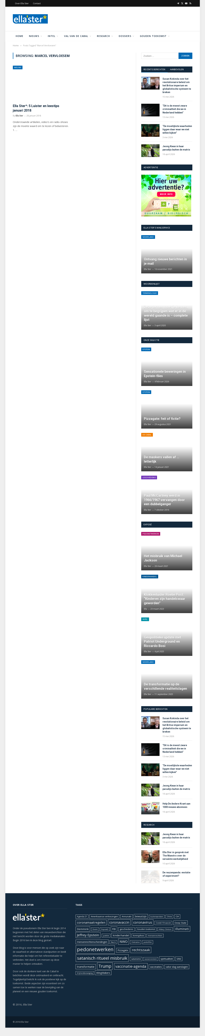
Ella (145, 608)
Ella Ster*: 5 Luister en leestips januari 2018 (36, 108)
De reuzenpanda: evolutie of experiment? (176, 874)
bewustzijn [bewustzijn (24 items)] (141, 916)
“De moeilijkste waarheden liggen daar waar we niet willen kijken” (177, 129)
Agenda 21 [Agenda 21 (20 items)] (82, 916)
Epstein (146, 349)
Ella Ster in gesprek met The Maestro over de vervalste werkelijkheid (176, 855)
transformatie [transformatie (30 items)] (85, 967)
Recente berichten (154, 69)
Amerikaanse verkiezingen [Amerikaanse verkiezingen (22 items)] (104, 916)
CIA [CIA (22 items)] (177, 916)
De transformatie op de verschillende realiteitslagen (165, 686)
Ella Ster (19, 115)
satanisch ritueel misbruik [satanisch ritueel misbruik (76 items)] (102, 958)
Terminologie (150, 293)
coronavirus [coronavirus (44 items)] (142, 922)
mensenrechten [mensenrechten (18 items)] (155, 935)
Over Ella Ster (22, 3)
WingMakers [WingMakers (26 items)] (103, 972)
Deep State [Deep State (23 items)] (180, 922)
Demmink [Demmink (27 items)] (83, 929)
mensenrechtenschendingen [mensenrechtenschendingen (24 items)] (92, 941)
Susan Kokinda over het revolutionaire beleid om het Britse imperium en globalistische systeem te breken (177, 85)
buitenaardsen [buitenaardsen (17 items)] (156, 916)
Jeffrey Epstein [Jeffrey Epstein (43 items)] (88, 935)
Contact (37, 3)
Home (19, 36)
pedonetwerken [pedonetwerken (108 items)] (95, 949)
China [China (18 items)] (169, 916)
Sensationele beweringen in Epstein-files (165, 374)
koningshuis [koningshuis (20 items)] (138, 935)
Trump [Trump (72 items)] (104, 966)
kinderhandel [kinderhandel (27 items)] (121, 935)
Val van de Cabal (76, 36)
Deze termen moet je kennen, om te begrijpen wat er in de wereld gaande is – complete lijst (166, 313)
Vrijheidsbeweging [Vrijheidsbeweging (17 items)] (85, 973)
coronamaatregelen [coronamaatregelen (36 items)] (91, 922)
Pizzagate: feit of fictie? (162, 419)
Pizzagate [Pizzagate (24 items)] (123, 950)
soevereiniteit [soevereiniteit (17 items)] (151, 959)
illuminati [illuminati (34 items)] (182, 929)
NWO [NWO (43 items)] (124, 941)
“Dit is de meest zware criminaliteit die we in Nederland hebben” (175, 109)
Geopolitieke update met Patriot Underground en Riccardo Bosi (162, 641)
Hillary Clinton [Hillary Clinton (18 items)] (165, 929)
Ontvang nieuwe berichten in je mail (165, 261)
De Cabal (147, 434)
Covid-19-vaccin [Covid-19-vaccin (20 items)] (163, 922)
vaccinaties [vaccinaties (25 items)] (156, 966)
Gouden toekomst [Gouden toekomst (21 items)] (146, 929)
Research (103, 36)
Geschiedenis (149, 477)
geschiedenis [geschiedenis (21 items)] (126, 929)
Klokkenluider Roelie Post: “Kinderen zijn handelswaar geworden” (164, 599)
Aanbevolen (177, 69)
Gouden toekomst (153, 36)
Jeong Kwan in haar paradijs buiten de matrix (176, 148)
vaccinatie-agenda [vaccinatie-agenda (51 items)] (130, 966)
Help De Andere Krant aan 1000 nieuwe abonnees (176, 805)
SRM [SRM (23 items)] (179, 958)
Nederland (148, 237)
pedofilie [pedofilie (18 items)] (148, 942)
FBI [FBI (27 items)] (114, 929)
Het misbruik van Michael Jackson (163, 558)
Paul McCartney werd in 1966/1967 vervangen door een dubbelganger (164, 500)
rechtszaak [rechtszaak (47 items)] (141, 949)
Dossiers (125, 36)
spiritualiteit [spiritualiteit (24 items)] (167, 958)
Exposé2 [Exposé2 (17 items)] (104, 929)
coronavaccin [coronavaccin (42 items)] (119, 922)
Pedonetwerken (151, 533)
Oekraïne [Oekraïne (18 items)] (135, 942)
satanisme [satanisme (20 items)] (136, 959)
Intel (51, 36)
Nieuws (34, 36)
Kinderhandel (150, 576)
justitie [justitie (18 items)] (106, 935)
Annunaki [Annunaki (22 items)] (126, 916)
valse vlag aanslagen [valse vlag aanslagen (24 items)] (177, 966)
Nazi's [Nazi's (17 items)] (113, 942)
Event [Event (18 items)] (95, 929)
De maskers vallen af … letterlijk (161, 459)
